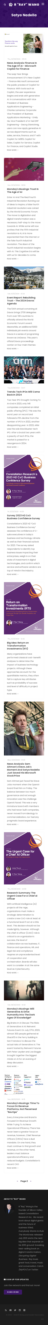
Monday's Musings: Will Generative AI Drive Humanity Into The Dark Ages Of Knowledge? (21, 1013)
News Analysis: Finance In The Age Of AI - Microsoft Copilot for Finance (22, 65)
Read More (13, 150)
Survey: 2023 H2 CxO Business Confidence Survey (23, 517)
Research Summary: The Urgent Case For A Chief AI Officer (22, 895)
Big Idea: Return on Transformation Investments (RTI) (18, 645)
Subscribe (13, 1292)
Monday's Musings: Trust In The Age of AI (23, 190)
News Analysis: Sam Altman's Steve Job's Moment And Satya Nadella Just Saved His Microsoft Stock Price (23, 769)
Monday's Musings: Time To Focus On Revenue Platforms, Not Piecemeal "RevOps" (23, 1108)
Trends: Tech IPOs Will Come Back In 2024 (23, 393)
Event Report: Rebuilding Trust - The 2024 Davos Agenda (21, 300)
